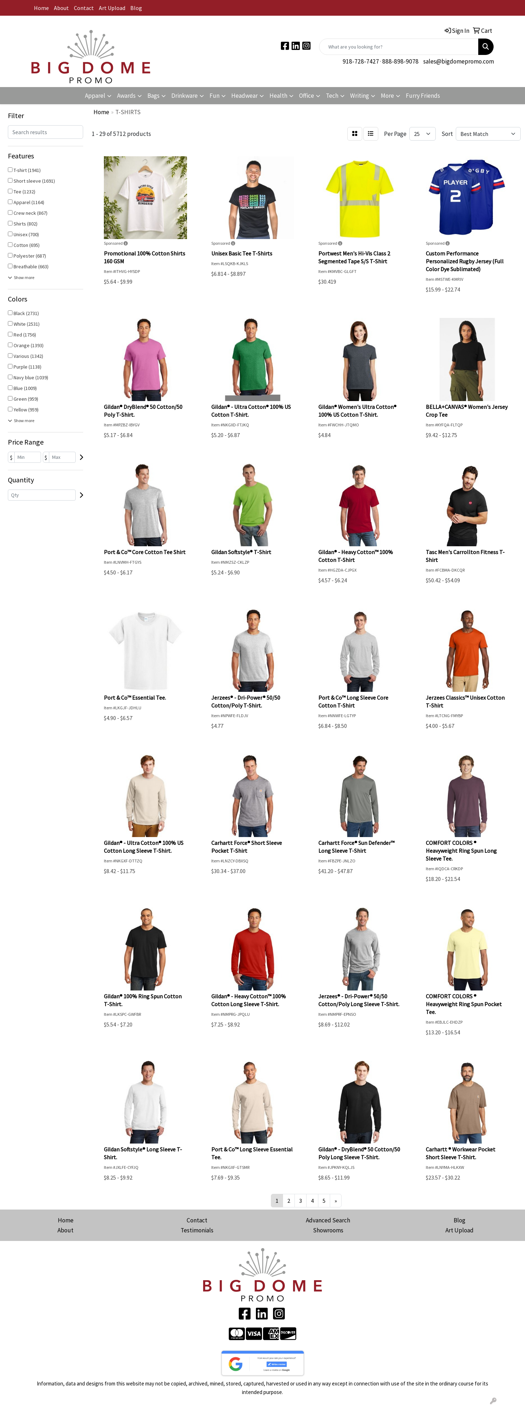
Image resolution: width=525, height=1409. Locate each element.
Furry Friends (423, 96)
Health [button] (278, 96)
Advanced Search (328, 1220)
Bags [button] (153, 96)
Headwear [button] (244, 96)
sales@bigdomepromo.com (458, 61)
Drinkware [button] (184, 96)
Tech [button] (332, 96)
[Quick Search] (399, 47)
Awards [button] (126, 96)
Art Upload (112, 7)
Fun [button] (214, 96)
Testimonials (197, 1230)
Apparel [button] (95, 96)
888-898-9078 (400, 61)
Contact (84, 7)
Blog (136, 7)
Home (41, 7)
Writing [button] (359, 96)
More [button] (387, 96)
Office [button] (306, 96)
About (61, 7)
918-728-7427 (361, 61)
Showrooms (328, 1230)
